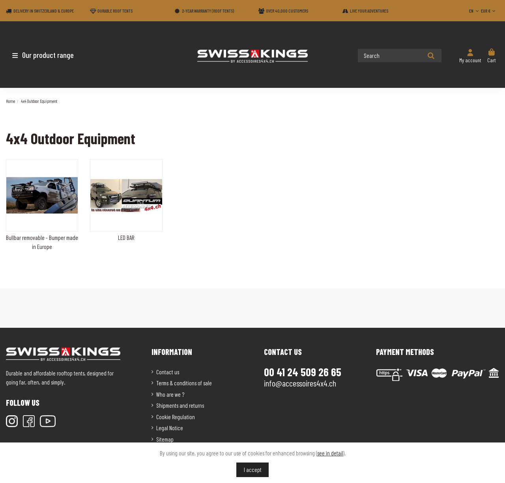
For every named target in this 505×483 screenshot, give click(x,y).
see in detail (330, 453)
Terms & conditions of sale (184, 382)
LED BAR (126, 237)
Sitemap (165, 439)
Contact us (167, 371)
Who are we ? (170, 394)
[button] (52, 55)
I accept (253, 469)
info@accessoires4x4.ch (300, 383)
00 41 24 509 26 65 (302, 372)
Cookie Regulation (175, 416)
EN (474, 10)
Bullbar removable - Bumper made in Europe (42, 242)
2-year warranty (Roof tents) (208, 10)
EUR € (489, 10)
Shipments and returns (180, 405)
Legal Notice (169, 427)
